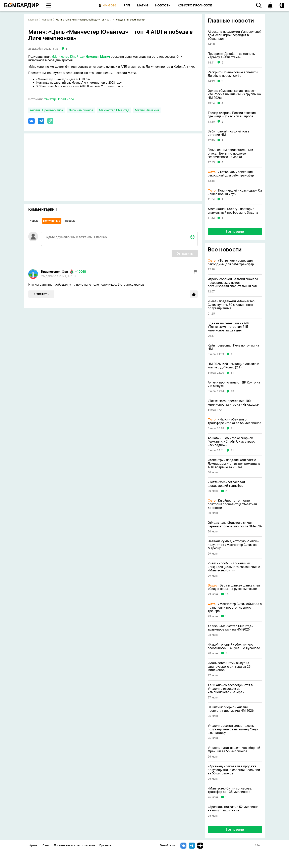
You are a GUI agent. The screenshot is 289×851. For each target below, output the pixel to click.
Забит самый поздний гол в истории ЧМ (228, 133)
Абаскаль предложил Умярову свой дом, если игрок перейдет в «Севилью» (235, 35)
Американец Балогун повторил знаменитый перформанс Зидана (233, 210)
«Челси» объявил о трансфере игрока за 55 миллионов (234, 421)
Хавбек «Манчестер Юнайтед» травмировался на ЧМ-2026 (230, 627)
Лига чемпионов (81, 110)
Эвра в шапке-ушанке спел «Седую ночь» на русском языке (234, 587)
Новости (47, 19)
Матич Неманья (147, 110)
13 (232, 391)
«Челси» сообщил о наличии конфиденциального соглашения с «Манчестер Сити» (234, 567)
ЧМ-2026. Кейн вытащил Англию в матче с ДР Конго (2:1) (233, 365)
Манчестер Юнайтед (114, 110)
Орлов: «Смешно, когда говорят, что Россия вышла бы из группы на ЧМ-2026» (234, 94)
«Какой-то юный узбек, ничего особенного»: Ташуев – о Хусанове (234, 646)
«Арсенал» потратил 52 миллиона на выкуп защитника (233, 808)
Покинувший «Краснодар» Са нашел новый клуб (235, 192)
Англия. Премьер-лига (46, 110)
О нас (46, 845)
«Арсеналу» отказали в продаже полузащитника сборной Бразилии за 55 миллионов (234, 770)
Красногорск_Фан (54, 272)
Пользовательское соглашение (74, 845)
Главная (33, 19)
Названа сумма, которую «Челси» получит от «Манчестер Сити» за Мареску (233, 544)
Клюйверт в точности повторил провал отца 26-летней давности (232, 504)
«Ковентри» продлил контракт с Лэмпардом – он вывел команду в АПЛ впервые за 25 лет (234, 463)
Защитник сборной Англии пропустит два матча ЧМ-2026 (231, 709)
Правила (105, 845)
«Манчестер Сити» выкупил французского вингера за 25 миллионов (229, 666)
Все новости (235, 232)
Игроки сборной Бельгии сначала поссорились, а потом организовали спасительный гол (233, 282)
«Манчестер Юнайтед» (68, 56)
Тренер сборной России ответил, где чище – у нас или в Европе (232, 114)
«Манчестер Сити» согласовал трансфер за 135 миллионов (230, 790)
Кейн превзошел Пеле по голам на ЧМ (233, 347)
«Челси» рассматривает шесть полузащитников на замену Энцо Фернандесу (233, 729)
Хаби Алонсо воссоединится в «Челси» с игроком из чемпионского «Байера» (230, 688)
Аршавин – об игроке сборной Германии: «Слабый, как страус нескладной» (231, 441)
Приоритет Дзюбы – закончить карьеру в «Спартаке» (231, 55)
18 (227, 594)
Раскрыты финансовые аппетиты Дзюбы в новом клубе (233, 74)
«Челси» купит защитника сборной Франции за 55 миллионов (234, 749)
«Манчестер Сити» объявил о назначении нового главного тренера (235, 607)
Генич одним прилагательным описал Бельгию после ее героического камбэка (230, 153)
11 (232, 450)
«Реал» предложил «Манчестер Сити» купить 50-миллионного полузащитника (231, 304)
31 (232, 372)
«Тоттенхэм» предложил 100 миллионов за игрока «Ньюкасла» (233, 402)
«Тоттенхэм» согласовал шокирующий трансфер (226, 483)
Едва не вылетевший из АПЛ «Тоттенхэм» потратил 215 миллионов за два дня (229, 327)
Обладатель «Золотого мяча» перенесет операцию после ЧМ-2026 (235, 524)
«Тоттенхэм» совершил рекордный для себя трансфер (231, 173)
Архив (33, 845)
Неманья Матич (98, 56)
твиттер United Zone (59, 99)
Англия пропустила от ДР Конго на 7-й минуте (234, 384)
